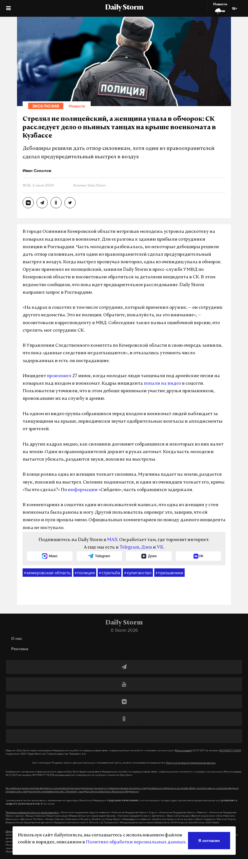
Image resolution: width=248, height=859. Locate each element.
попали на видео (162, 383)
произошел (59, 376)
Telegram (129, 547)
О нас (16, 638)
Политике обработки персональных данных (136, 842)
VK (160, 547)
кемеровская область (47, 573)
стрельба (109, 573)
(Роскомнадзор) (183, 750)
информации (83, 490)
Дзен (146, 547)
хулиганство (137, 573)
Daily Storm (124, 7)
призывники (169, 573)
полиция (85, 573)
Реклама (19, 648)
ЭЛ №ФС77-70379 (230, 750)
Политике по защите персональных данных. (191, 762)
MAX (112, 540)
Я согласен (209, 840)
